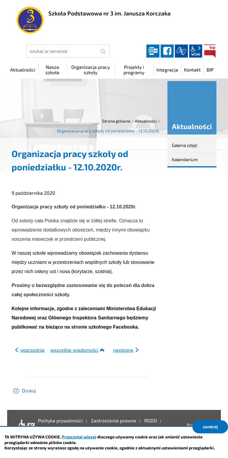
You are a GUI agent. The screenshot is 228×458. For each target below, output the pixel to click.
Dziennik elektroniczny (152, 51)
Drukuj (29, 390)
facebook (167, 51)
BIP (209, 51)
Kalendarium (185, 159)
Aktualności (146, 120)
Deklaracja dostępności (25, 425)
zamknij (210, 426)
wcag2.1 (195, 51)
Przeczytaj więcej (79, 436)
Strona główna (116, 120)
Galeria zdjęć (184, 145)
